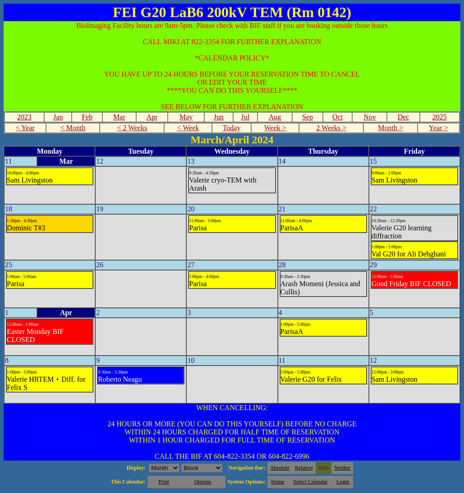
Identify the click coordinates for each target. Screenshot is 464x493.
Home (277, 482)
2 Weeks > (331, 128)
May (186, 117)
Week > (275, 128)
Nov (369, 117)
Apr (151, 117)
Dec (403, 117)
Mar (119, 117)
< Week (188, 128)
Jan (58, 117)
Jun (219, 117)
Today (232, 128)
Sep (307, 117)
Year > (438, 128)
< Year (25, 128)
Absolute (279, 468)
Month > (390, 128)
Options (202, 482)
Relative (304, 468)
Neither (342, 468)
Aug (275, 117)
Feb (87, 117)
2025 (439, 117)
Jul (245, 117)
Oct (337, 117)
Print (163, 482)
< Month (73, 128)
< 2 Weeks (132, 128)
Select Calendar (311, 482)
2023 (24, 117)
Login (342, 482)
